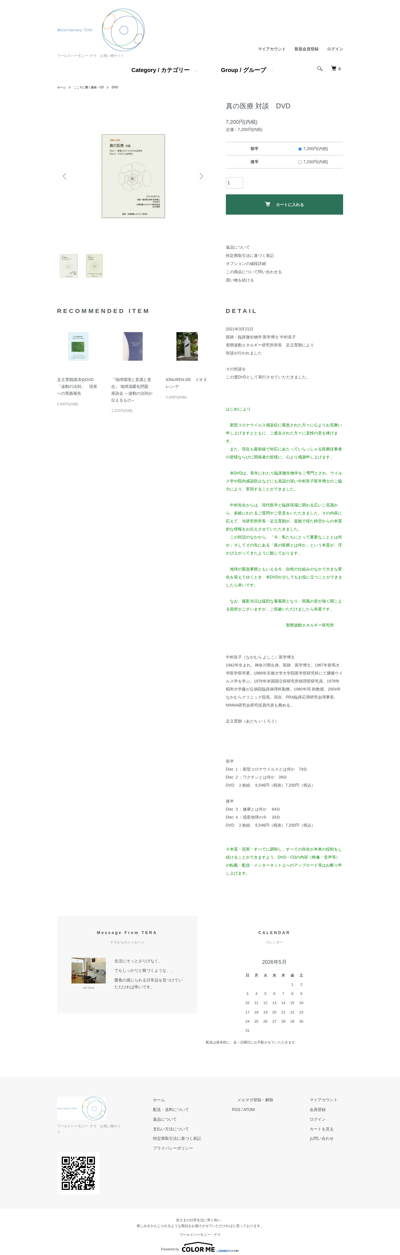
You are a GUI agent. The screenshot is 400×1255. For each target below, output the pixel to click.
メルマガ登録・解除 (271, 1100)
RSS (257, 1109)
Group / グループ (243, 70)
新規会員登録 (306, 49)
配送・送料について (198, 1109)
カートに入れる (284, 204)
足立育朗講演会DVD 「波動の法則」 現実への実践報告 (77, 386)
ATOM (270, 1109)
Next (200, 176)
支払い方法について (198, 1129)
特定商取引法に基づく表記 (250, 255)
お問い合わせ (327, 1138)
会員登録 (323, 1109)
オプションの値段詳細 (246, 263)
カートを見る (327, 1129)
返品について (238, 247)
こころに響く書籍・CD (93, 87)
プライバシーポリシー (200, 1148)
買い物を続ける (240, 280)
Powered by (200, 1241)
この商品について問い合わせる (254, 272)
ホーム (62, 87)
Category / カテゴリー (160, 70)
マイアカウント (272, 49)
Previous (65, 176)
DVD (123, 87)
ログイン (335, 49)
